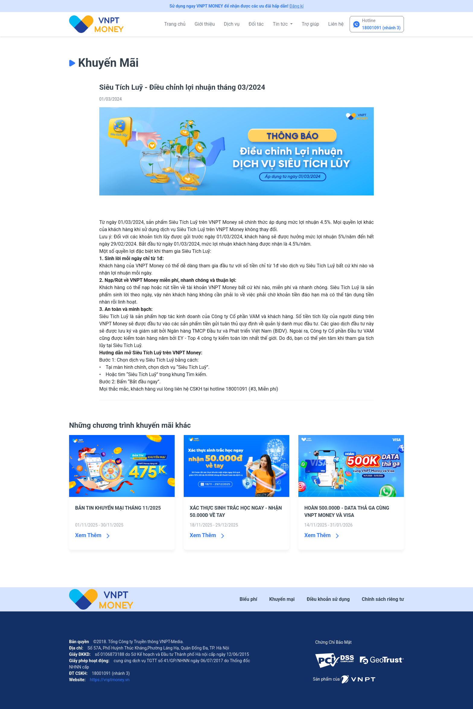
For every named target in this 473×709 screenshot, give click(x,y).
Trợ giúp (310, 24)
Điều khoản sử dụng (328, 599)
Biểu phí (248, 599)
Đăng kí (297, 6)
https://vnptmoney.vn (109, 679)
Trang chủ (175, 24)
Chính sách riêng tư (383, 599)
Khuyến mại (282, 599)
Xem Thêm (88, 535)
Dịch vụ (232, 24)
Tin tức (281, 24)
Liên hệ (336, 24)
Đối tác (256, 24)
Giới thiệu (205, 24)
